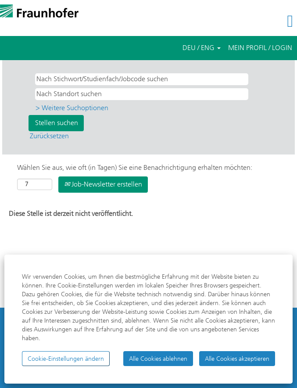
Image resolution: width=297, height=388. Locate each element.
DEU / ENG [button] (201, 47)
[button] (247, 21)
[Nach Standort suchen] (141, 94)
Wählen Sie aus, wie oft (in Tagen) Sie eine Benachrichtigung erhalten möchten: (134, 167)
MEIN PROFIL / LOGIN (260, 47)
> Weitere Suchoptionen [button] (72, 108)
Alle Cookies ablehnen (158, 359)
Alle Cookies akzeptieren (237, 359)
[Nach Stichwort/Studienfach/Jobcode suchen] (141, 79)
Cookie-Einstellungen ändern (66, 359)
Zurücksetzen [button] (49, 136)
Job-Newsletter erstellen (103, 184)
